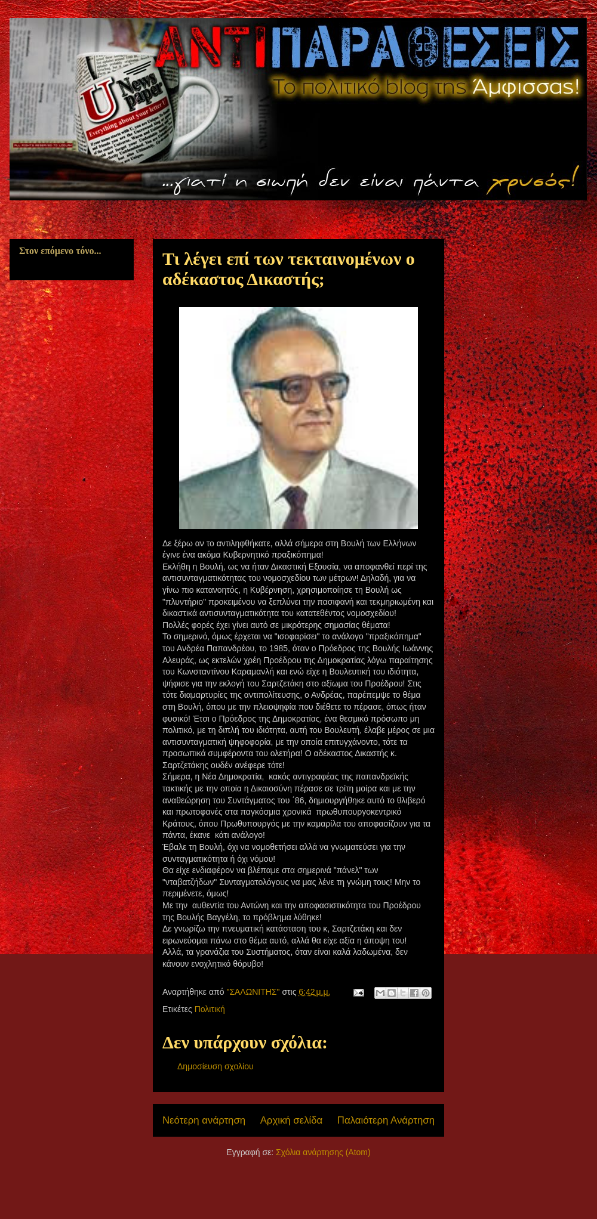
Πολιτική (210, 1009)
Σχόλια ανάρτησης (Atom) (323, 1152)
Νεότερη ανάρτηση (203, 1120)
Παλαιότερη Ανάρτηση (386, 1120)
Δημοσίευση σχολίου (215, 1066)
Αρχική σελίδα (291, 1120)
